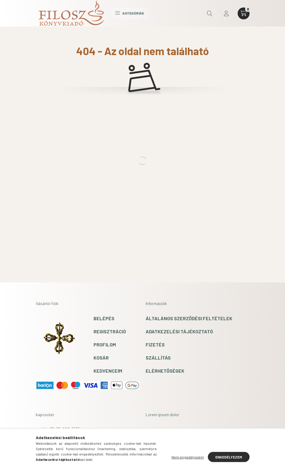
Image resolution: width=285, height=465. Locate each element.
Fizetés (155, 344)
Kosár (101, 357)
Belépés (104, 318)
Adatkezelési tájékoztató (179, 331)
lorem (152, 429)
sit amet (155, 447)
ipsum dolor (159, 438)
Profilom (105, 344)
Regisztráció (110, 331)
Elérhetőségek (165, 371)
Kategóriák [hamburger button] (129, 13)
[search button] (210, 13)
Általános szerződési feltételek (189, 318)
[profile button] (226, 13)
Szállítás (158, 357)
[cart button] (244, 13)
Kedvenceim (108, 371)
